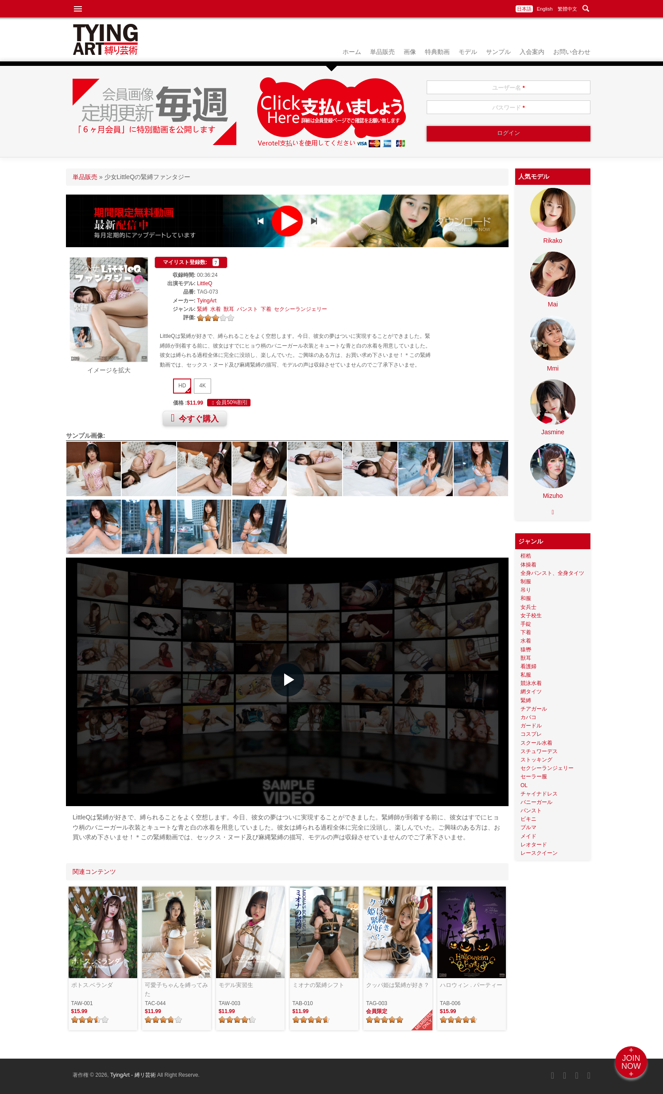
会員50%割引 (229, 403)
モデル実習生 (236, 985)
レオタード (533, 845)
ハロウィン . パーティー (471, 985)
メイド (528, 836)
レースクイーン (539, 853)
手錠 (525, 624)
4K (202, 386)
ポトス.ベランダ (92, 985)
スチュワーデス (539, 751)
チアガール (533, 709)
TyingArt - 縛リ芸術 (133, 1075)
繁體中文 (567, 8)
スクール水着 (536, 743)
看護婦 (528, 666)
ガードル (531, 726)
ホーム (352, 51)
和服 (525, 598)
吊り (525, 590)
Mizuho (553, 495)
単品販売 (382, 51)
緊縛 (202, 309)
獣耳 (229, 309)
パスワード (508, 107)
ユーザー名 (508, 87)
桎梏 (525, 556)
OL (524, 785)
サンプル (498, 51)
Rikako (553, 240)
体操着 (528, 565)
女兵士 (528, 607)
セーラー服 (533, 776)
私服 (525, 675)
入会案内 (532, 51)
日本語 (524, 8)
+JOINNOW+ (631, 1062)
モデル (468, 51)
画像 (410, 51)
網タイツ (531, 692)
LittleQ (204, 283)
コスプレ (531, 734)
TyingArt (206, 301)
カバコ (528, 717)
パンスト (247, 309)
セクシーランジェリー (300, 309)
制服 (525, 581)
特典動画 (437, 51)
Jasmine (552, 432)
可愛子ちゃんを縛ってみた (176, 989)
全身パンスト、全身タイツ (552, 573)
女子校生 (531, 615)
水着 (215, 309)
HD (182, 386)
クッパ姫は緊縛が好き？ (397, 985)
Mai (553, 304)
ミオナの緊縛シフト (318, 985)
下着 (266, 309)
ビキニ (528, 819)
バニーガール (536, 802)
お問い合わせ (571, 51)
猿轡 (525, 649)
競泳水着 (531, 683)
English (545, 8)
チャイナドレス (539, 794)
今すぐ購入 (195, 418)
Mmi (553, 368)
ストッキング (536, 760)
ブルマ (528, 827)
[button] (287, 679)
